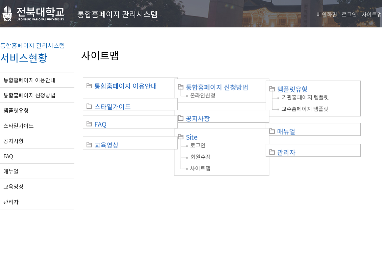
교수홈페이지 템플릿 (318, 105)
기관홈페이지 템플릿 (319, 94)
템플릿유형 (16, 110)
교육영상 (13, 186)
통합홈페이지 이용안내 (29, 80)
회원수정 (207, 149)
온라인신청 (209, 94)
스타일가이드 (18, 125)
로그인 (349, 14)
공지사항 (13, 141)
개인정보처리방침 (59, 231)
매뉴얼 (11, 171)
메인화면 (327, 14)
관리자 (11, 202)
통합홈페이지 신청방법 (29, 95)
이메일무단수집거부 (107, 231)
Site (199, 129)
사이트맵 (372, 14)
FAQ (8, 156)
